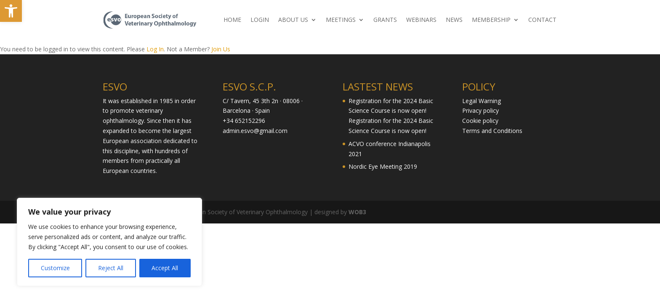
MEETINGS (341, 20)
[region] (109, 242)
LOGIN (259, 20)
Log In (155, 49)
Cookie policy (480, 121)
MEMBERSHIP (491, 20)
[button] (11, 11)
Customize (55, 268)
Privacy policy (480, 110)
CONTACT (542, 20)
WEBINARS (421, 20)
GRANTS (385, 20)
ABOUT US (293, 20)
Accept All (165, 268)
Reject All (110, 268)
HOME (232, 20)
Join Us (220, 49)
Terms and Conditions (492, 131)
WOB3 (357, 212)
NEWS (454, 20)
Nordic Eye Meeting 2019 (383, 166)
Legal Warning (481, 101)
